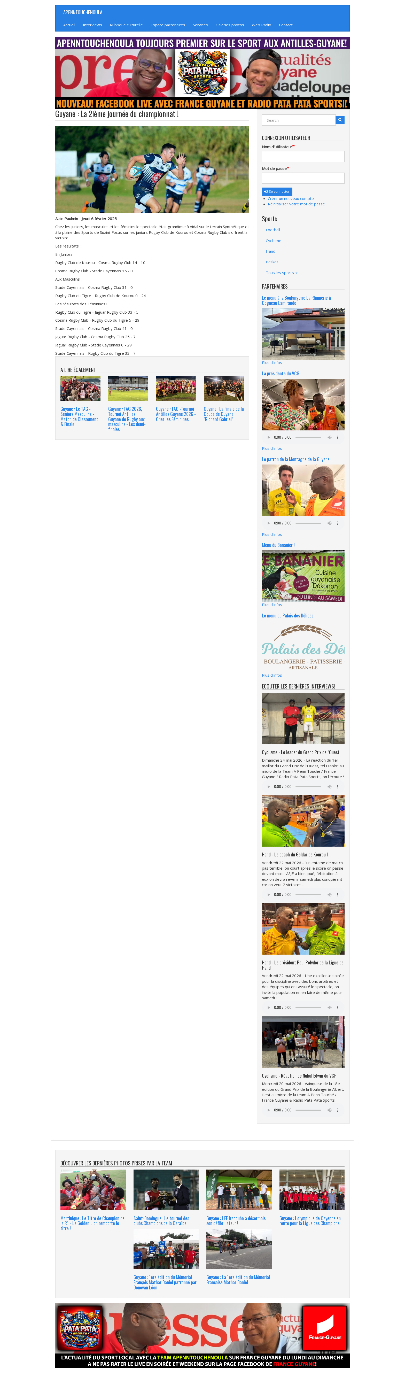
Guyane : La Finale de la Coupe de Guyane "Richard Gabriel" (224, 413)
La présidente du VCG (280, 373)
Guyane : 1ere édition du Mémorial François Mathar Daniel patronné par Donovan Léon (165, 1282)
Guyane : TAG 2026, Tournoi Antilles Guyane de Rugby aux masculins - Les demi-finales (127, 418)
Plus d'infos (272, 362)
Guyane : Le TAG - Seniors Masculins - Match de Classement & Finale (79, 416)
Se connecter (277, 191)
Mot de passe (274, 168)
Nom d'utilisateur (277, 146)
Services (200, 24)
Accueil (69, 24)
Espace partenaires (168, 24)
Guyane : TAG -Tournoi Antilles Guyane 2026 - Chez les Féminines (176, 413)
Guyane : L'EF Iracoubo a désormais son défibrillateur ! (236, 1221)
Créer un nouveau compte (291, 198)
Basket (272, 261)
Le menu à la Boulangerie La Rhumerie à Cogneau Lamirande (296, 300)
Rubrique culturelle (126, 24)
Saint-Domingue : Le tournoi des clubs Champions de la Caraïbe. (161, 1221)
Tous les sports (282, 272)
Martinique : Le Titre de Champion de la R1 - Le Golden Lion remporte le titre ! (92, 1223)
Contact (286, 24)
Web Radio (261, 24)
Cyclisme (273, 240)
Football (273, 229)
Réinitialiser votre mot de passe (296, 203)
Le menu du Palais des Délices (287, 615)
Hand (270, 251)
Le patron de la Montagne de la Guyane (296, 459)
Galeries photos (230, 24)
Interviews (92, 24)
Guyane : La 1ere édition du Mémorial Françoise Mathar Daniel (238, 1280)
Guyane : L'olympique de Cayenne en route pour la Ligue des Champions (310, 1221)
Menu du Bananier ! (278, 544)
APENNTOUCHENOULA (82, 12)
